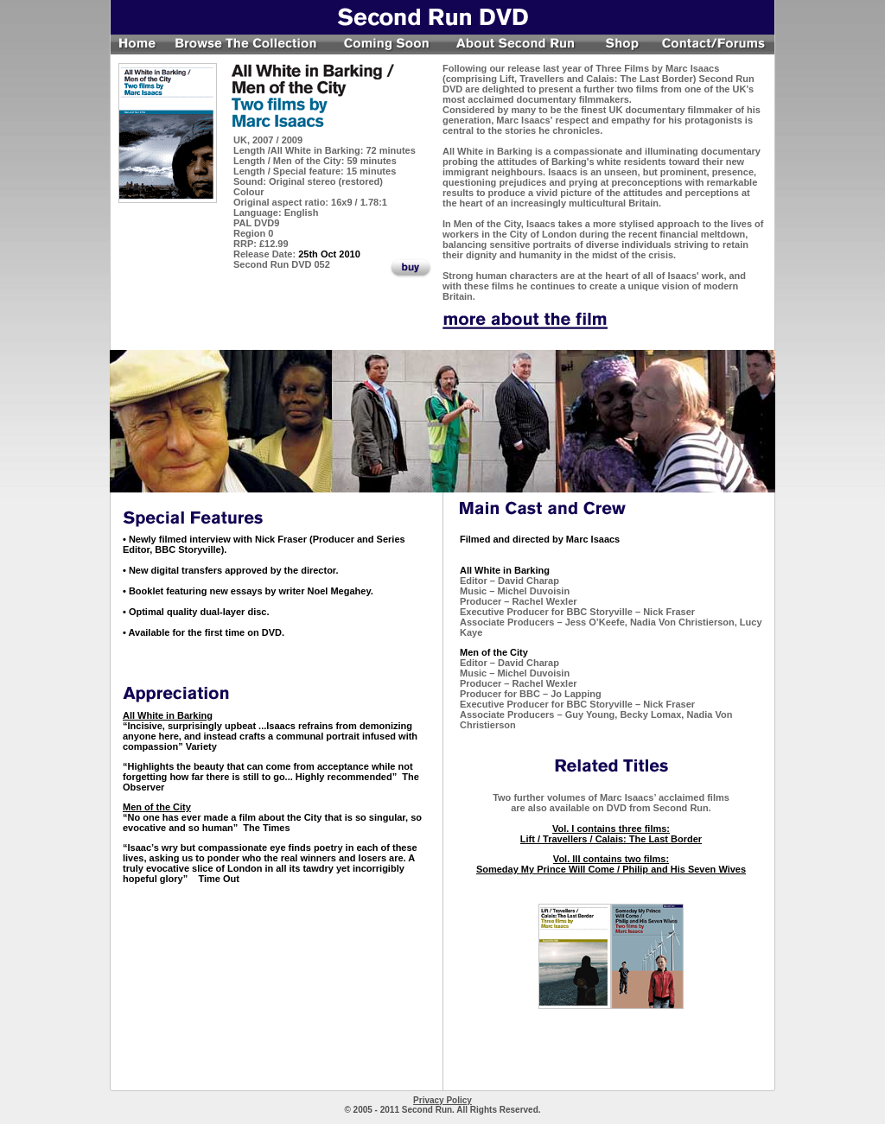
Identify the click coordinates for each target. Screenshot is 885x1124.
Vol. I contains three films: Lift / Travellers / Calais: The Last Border (611, 833)
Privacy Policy (442, 1100)
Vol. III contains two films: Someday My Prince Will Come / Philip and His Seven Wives (611, 864)
